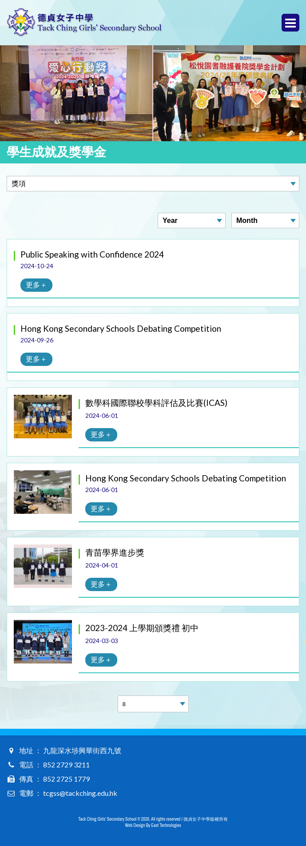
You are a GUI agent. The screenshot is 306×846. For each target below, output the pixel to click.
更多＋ (36, 284)
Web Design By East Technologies (153, 825)
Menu (290, 23)
